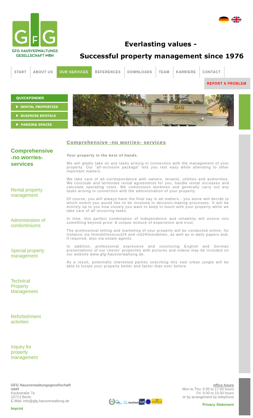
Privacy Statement (218, 404)
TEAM (164, 72)
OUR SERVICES (74, 72)
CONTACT (212, 72)
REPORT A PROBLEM (226, 83)
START (20, 72)
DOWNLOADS (140, 72)
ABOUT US (43, 72)
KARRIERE (186, 72)
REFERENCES (108, 72)
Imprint (17, 408)
